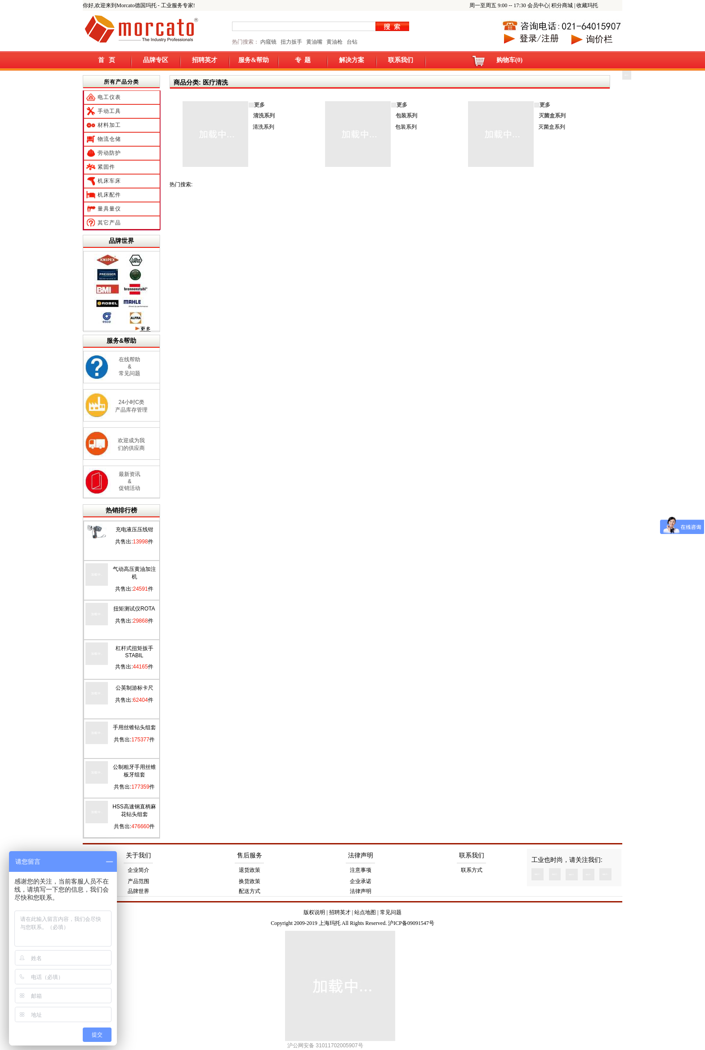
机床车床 (109, 181)
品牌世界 (121, 240)
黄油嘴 (314, 42)
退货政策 (249, 870)
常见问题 (391, 912)
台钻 (351, 42)
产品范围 (138, 881)
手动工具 (109, 111)
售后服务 (249, 855)
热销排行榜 (121, 510)
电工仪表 (109, 97)
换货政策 (249, 881)
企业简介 (138, 870)
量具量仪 (109, 209)
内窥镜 (268, 42)
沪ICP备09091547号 (411, 923)
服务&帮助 (253, 60)
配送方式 (249, 891)
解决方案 (351, 60)
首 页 (107, 60)
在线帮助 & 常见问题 (129, 366)
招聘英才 (204, 60)
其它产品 (109, 223)
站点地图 (365, 912)
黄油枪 (334, 42)
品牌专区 (155, 60)
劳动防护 (109, 153)
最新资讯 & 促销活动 (129, 481)
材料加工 (109, 125)
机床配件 (109, 195)
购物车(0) (509, 60)
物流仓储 (109, 139)
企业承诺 (360, 881)
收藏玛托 (587, 5)
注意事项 (360, 870)
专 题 (303, 60)
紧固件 (106, 167)
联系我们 (400, 60)
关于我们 (138, 855)
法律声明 (360, 855)
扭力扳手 (291, 42)
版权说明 (314, 912)
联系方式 (471, 870)
